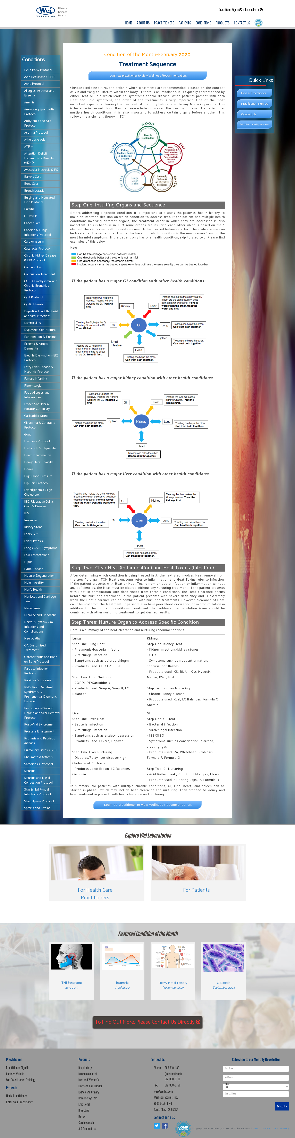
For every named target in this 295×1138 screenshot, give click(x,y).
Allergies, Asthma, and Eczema (39, 93)
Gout (27, 434)
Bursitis (29, 209)
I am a (226, 1084)
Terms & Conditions (262, 1128)
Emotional (84, 1104)
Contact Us (248, 114)
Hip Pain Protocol (36, 483)
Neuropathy (32, 638)
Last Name (229, 1077)
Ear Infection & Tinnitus (40, 337)
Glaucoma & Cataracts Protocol (39, 425)
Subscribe (282, 1106)
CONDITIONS (203, 22)
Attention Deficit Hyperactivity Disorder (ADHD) (39, 158)
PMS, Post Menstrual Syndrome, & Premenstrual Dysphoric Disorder (40, 694)
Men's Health (33, 589)
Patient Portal (254, 9)
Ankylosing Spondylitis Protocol (39, 112)
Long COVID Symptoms (40, 548)
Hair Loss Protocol (37, 441)
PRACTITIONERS (164, 22)
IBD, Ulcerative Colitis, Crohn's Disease (39, 504)
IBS (26, 513)
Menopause (32, 608)
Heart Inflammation (37, 455)
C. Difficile (30, 216)
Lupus (28, 562)
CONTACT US (242, 22)
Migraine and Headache (40, 615)
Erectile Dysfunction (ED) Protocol (41, 358)
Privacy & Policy (281, 1128)
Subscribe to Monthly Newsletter (254, 124)
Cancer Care (32, 223)
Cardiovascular (34, 241)
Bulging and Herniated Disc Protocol (39, 200)
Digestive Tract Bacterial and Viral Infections (41, 314)
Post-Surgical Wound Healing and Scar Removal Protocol (42, 713)
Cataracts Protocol (37, 248)
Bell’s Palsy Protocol (38, 70)
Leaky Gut (31, 534)
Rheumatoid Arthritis (38, 757)
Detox (81, 1116)
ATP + (28, 146)
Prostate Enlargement (39, 731)
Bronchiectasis (34, 191)
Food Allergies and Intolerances (37, 395)
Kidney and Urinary (88, 1092)
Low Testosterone (36, 555)
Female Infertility (35, 379)
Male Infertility (34, 583)
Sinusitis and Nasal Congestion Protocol (38, 780)
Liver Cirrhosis (33, 541)
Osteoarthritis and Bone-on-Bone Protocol (41, 659)
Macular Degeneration (39, 576)
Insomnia (30, 520)
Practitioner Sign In (230, 9)
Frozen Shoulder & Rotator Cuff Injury (37, 406)
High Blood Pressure (38, 476)
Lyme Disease (33, 569)
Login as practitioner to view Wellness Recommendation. (148, 75)
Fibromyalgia (32, 386)
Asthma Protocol (36, 132)
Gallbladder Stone (36, 416)
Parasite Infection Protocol (36, 671)
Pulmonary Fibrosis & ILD (41, 750)
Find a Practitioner (253, 93)
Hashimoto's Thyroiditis (40, 448)
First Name (229, 1068)
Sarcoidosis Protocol (38, 764)
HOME (128, 22)
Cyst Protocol (33, 297)
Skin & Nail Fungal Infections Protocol (37, 792)
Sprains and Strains (37, 808)
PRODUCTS (223, 22)
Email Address (230, 1093)
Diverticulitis (32, 323)
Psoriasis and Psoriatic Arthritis (39, 741)
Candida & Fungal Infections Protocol (37, 232)
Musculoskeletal (87, 1074)
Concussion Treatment (39, 274)
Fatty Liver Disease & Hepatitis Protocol (38, 369)
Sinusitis (29, 771)
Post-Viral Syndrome (38, 724)
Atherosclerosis (34, 139)
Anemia (29, 102)
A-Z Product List (87, 1129)
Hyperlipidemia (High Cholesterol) (38, 492)
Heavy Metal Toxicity (38, 462)
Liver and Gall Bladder (90, 1086)
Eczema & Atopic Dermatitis (36, 346)
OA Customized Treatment (35, 648)
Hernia (28, 469)
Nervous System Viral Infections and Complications (38, 626)
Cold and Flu (32, 267)
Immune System (87, 1098)
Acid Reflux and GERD (39, 77)
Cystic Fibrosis (33, 304)
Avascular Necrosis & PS (41, 170)
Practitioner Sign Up (254, 103)
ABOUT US (143, 22)
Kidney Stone (33, 527)
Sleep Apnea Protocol (39, 801)
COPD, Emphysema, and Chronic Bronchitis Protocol (40, 285)
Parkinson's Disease (37, 680)
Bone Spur (31, 184)
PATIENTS (185, 22)
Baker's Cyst (32, 177)
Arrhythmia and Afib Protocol (37, 123)
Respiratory (85, 1068)
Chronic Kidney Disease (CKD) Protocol (40, 258)
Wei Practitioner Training (20, 1080)
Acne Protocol (34, 84)
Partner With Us (15, 1074)
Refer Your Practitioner (19, 1102)
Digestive (83, 1110)
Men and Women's (88, 1080)
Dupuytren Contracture (40, 330)
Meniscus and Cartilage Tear (40, 599)
